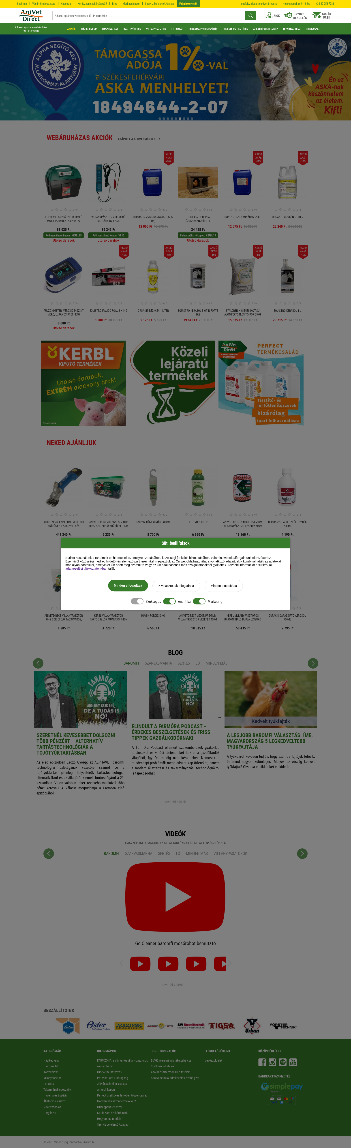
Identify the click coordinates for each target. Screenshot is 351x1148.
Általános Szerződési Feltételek (170, 1072)
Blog (114, 4)
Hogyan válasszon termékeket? (116, 1101)
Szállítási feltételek (162, 1066)
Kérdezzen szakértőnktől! (92, 4)
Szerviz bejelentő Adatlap (159, 4)
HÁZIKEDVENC (89, 29)
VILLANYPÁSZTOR (156, 29)
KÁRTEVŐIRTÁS (132, 29)
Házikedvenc (51, 1060)
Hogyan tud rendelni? (110, 1118)
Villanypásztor (52, 1078)
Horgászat (49, 1113)
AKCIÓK (71, 29)
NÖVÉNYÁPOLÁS (292, 29)
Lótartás (48, 1083)
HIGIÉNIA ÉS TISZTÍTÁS (235, 29)
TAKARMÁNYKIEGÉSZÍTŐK (202, 29)
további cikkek (175, 801)
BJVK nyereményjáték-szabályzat (171, 1060)
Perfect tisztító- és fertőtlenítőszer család (122, 1095)
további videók (172, 984)
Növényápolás (52, 1107)
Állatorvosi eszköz (54, 1101)
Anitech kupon (106, 1089)
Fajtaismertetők (188, 4)
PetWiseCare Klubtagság (112, 1078)
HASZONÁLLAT (110, 29)
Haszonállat (50, 1066)
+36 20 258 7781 (325, 3)
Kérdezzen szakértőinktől (112, 1113)
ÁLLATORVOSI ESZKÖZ (265, 29)
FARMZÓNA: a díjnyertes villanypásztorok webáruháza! (122, 1063)
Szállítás (22, 4)
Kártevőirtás (50, 1072)
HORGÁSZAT (313, 29)
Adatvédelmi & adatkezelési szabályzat (175, 1078)
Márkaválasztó (131, 4)
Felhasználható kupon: (58, 235)
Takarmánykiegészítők (57, 1089)
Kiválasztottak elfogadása (176, 586)
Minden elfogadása (128, 586)
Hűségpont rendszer (109, 1107)
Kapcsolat (66, 4)
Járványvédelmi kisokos (112, 1083)
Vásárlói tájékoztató (44, 4)
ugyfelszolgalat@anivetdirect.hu (259, 3)
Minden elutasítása (224, 586)
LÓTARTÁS (177, 29)
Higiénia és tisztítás (55, 1095)
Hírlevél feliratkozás (109, 1072)
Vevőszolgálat (213, 1060)
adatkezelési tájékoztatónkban (86, 569)
